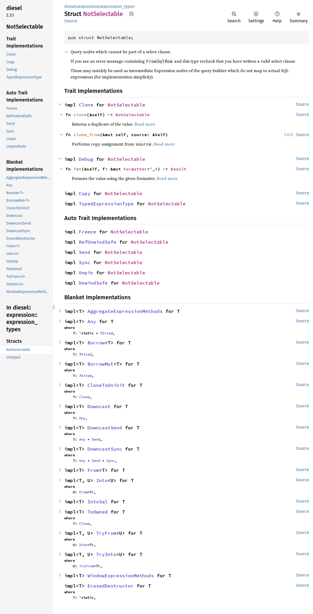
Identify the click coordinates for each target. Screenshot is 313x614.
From (93, 470)
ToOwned (97, 512)
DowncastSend (104, 428)
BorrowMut (100, 364)
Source (70, 20)
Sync (84, 262)
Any (91, 321)
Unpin (86, 273)
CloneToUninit (106, 385)
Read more (144, 124)
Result (178, 169)
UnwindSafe (93, 283)
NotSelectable (126, 105)
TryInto (106, 554)
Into (102, 480)
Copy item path (131, 13)
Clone (86, 105)
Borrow (96, 343)
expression (88, 6)
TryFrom (106, 533)
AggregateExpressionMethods (125, 311)
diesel (70, 6)
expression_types (117, 6)
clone (80, 114)
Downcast (99, 406)
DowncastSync (104, 449)
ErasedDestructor (110, 586)
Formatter (135, 169)
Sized (107, 333)
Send (84, 252)
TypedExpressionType (106, 204)
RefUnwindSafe (97, 242)
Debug (86, 159)
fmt (77, 169)
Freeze (87, 232)
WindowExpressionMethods (120, 576)
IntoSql (97, 502)
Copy (84, 193)
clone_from (87, 134)
